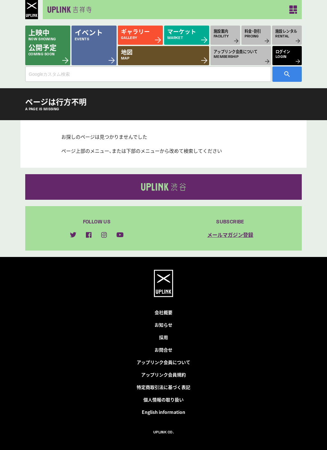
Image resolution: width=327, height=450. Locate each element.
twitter (73, 234)
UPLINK (31, 9)
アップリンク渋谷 (163, 187)
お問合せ (163, 349)
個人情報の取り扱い (163, 399)
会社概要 (163, 312)
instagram (104, 235)
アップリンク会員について (163, 362)
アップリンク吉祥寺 (68, 9)
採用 (163, 337)
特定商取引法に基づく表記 (163, 387)
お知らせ (163, 325)
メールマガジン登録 (230, 234)
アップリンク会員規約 (163, 374)
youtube (120, 234)
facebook (89, 235)
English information (163, 412)
